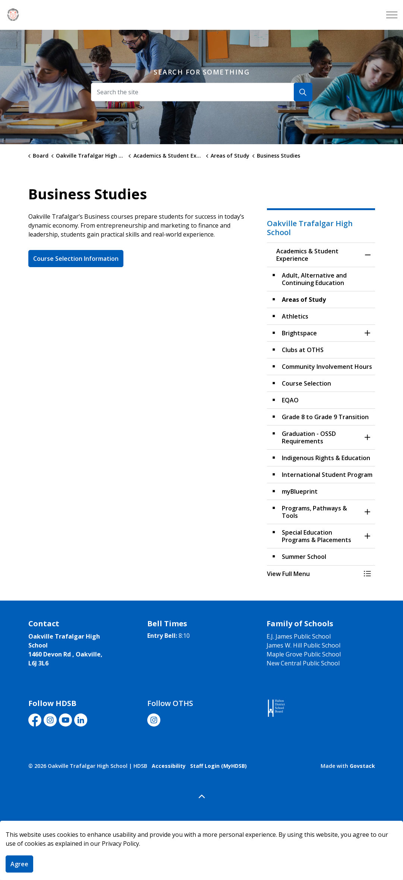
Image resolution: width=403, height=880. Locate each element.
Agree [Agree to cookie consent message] (19, 864)
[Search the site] (201, 92)
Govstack (362, 765)
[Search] (303, 92)
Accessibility (169, 765)
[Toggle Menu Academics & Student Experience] (367, 574)
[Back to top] (201, 796)
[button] (313, 574)
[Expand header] (392, 15)
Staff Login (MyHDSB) (218, 765)
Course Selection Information (76, 258)
